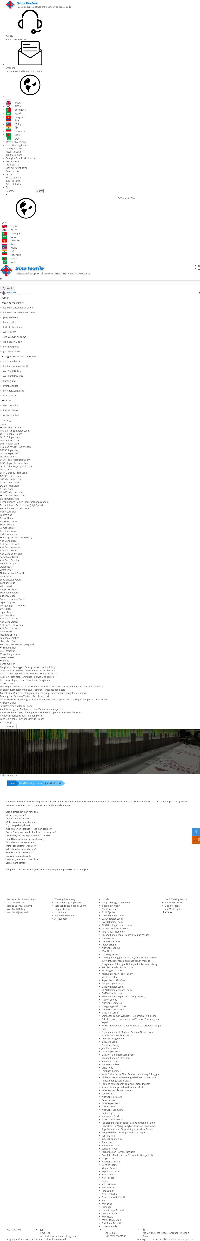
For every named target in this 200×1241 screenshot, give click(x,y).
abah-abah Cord (8, 641)
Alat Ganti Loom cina (11, 553)
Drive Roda (6, 608)
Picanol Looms (7, 518)
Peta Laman (108, 1190)
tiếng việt (15, 117)
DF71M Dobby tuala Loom (13, 472)
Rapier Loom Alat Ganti (15, 366)
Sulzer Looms (7, 524)
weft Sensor (6, 569)
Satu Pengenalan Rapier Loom (16, 705)
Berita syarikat (13, 177)
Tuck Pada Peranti (9, 592)
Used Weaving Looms (17, 145)
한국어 (14, 106)
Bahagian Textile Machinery (20, 158)
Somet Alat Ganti (9, 556)
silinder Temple (8, 563)
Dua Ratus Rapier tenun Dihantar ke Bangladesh (25, 680)
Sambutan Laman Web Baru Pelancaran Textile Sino (27, 670)
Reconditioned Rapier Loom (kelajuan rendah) (24, 501)
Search (39, 190)
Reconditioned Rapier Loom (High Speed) (21, 505)
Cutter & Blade (7, 595)
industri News (13, 180)
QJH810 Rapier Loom (11, 437)
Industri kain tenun (13, 327)
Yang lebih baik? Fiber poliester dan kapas (22, 718)
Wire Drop (5, 576)
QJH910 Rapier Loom (11, 433)
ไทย (12, 120)
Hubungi (6, 420)
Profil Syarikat (13, 164)
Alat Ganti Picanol (9, 544)
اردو (12, 138)
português (16, 109)
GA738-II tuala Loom (10, 479)
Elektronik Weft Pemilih (12, 573)
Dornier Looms (8, 531)
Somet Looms (7, 527)
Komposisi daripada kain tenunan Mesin (21, 715)
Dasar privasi (13, 171)
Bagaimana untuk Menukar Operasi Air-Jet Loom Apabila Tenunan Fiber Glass (41, 712)
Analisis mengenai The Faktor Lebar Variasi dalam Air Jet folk (32, 709)
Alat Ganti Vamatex (10, 547)
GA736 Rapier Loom (10, 450)
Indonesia (15, 131)
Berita (9, 174)
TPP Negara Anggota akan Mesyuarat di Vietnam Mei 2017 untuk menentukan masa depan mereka (52, 686)
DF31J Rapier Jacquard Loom (15, 459)
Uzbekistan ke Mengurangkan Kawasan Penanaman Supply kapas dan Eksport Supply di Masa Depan (53, 699)
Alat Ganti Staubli (9, 621)
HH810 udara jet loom (11, 492)
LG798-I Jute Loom (10, 485)
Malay (13, 124)
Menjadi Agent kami (16, 167)
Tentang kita (12, 161)
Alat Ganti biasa (11, 361)
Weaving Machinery (16, 141)
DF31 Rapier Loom (10, 440)
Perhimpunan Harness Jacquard (17, 644)
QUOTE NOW (126, 197)
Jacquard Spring (8, 634)
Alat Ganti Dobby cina (11, 624)
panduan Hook (8, 615)
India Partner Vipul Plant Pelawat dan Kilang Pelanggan (29, 673)
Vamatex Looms (8, 521)
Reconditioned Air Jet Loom (14, 508)
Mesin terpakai (13, 151)
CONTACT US (14, 1229)
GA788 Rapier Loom (10, 453)
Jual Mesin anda (14, 154)
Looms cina (6, 514)
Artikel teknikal (13, 184)
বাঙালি (13, 134)
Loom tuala (9, 322)
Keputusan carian (111, 1171)
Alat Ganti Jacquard (13, 375)
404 (104, 1200)
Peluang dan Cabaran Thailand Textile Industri (24, 696)
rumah (5, 297)
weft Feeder (6, 566)
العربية (13, 113)
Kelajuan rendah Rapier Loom (19, 312)
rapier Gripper (7, 602)
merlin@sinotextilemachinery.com (24, 71)
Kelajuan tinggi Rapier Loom (18, 307)
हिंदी (12, 127)
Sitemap (141, 1239)
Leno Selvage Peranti (11, 579)
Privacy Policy (160, 1239)
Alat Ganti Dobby (12, 371)
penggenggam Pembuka (13, 605)
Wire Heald (6, 586)
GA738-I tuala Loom (10, 476)
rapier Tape (6, 612)
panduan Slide (7, 582)
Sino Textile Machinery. (33, 1239)
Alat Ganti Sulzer (8, 550)
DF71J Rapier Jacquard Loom (15, 463)
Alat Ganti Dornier (9, 560)
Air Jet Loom (9, 331)
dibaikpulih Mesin (15, 148)
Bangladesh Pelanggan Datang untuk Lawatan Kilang (28, 667)
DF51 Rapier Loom (10, 443)
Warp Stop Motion (9, 589)
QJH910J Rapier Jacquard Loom (16, 466)
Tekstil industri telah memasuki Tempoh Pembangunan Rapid (32, 689)
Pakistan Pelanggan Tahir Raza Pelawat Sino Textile (27, 676)
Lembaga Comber (9, 637)
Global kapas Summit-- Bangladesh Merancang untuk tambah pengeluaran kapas (43, 693)
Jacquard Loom (11, 317)
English (14, 102)
